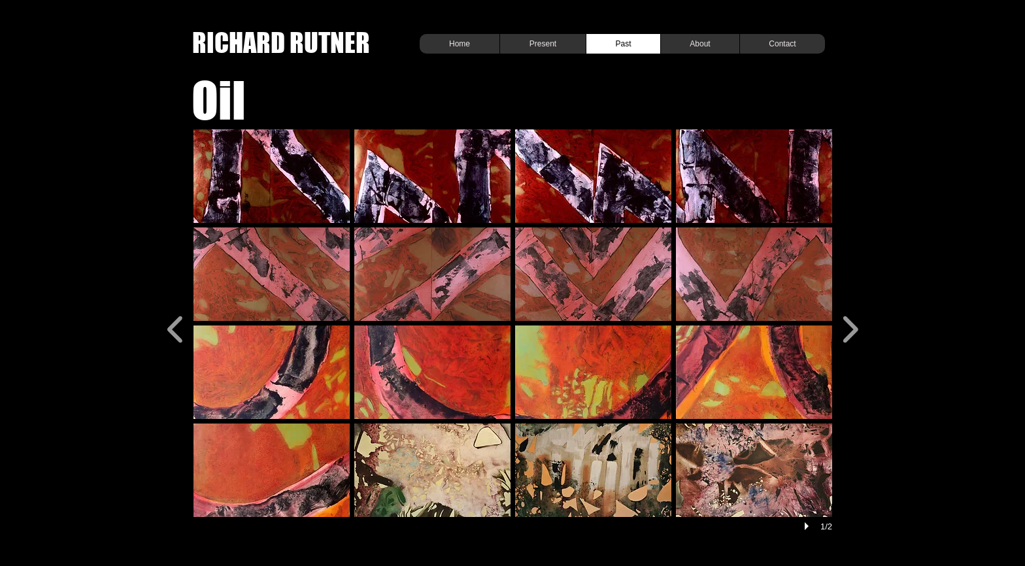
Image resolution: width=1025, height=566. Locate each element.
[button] (271, 176)
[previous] (175, 328)
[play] (809, 526)
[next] (850, 328)
